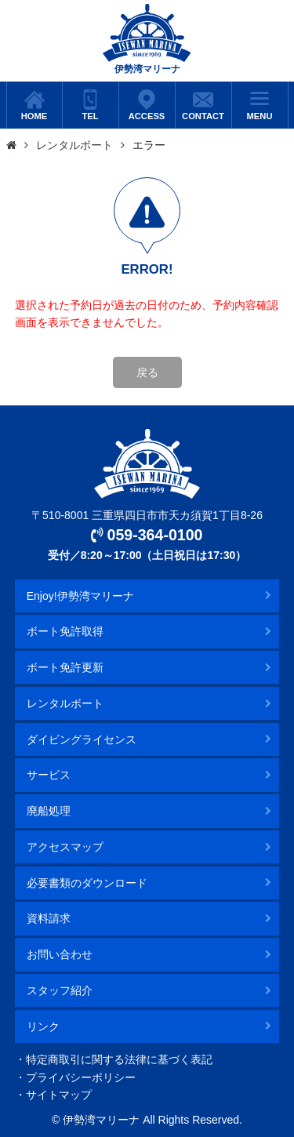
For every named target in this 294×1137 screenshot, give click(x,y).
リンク (43, 1026)
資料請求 (49, 918)
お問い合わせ (60, 954)
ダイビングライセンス (81, 739)
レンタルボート (74, 145)
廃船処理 (49, 811)
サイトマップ (59, 1094)
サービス (49, 774)
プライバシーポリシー (81, 1077)
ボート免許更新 (65, 667)
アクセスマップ (65, 847)
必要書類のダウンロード (87, 883)
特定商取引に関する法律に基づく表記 (119, 1059)
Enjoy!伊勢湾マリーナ (80, 596)
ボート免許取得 (65, 631)
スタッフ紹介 (60, 990)
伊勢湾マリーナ (147, 39)
